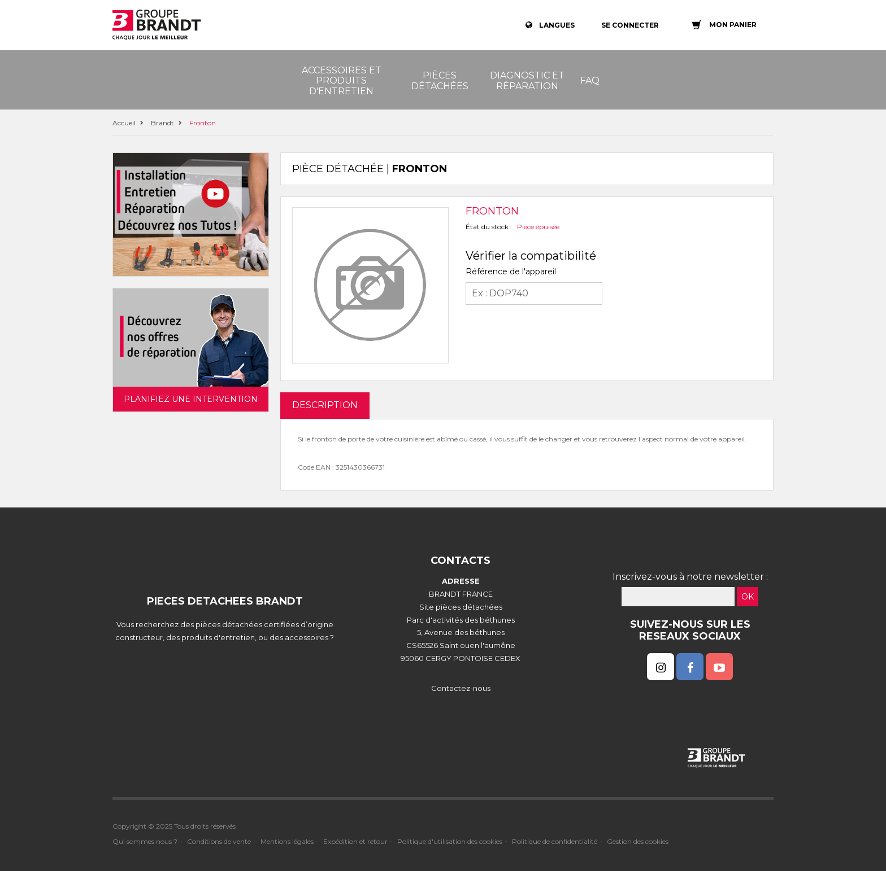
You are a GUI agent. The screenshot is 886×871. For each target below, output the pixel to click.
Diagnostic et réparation (527, 80)
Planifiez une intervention (191, 399)
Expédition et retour (355, 841)
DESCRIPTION (325, 405)
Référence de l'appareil (511, 271)
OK (747, 597)
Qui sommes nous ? (144, 841)
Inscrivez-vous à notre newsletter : (690, 576)
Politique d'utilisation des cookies (449, 841)
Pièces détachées (439, 80)
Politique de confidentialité (554, 841)
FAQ (590, 80)
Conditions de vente (219, 841)
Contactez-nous (460, 688)
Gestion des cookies (637, 841)
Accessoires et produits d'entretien (341, 81)
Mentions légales (287, 841)
